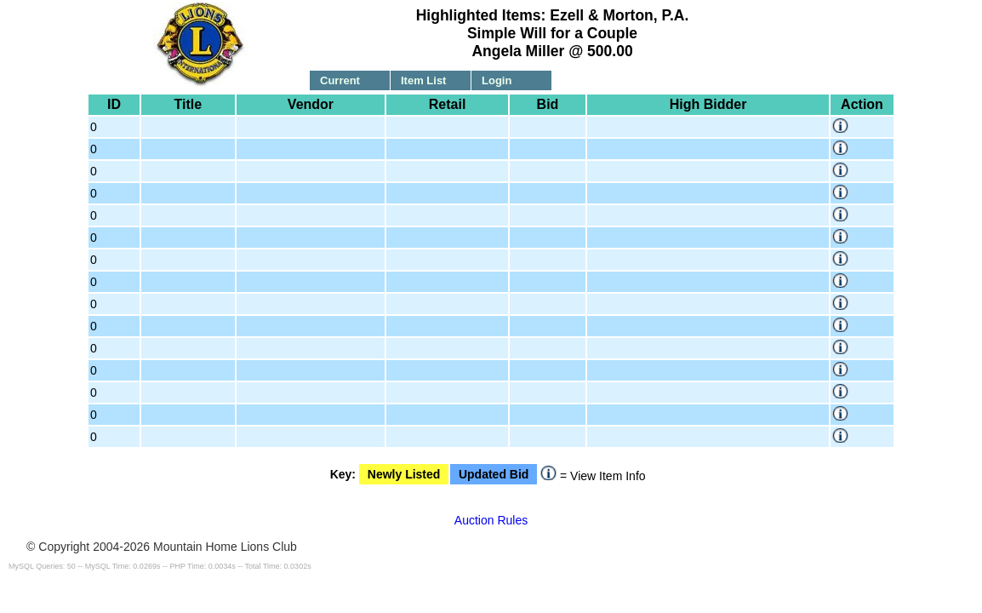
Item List (423, 80)
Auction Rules (491, 520)
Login (496, 80)
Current (340, 80)
